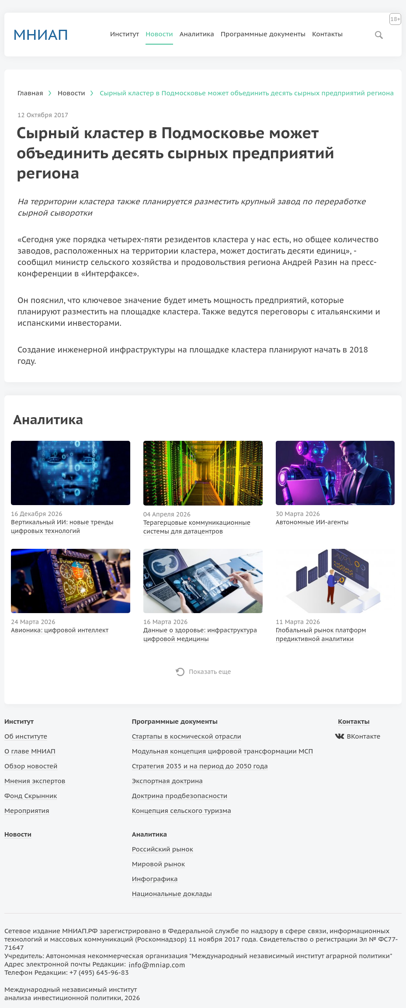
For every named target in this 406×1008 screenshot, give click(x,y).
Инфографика (155, 879)
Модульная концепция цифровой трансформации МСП (222, 751)
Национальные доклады (172, 893)
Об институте (25, 736)
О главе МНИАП (30, 751)
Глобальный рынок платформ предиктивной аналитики (321, 634)
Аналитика (197, 34)
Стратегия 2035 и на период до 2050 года (200, 766)
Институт (124, 34)
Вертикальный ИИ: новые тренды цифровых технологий (62, 526)
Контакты (327, 34)
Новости (159, 34)
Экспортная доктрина (167, 781)
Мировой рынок (158, 864)
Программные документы (263, 34)
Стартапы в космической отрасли (186, 736)
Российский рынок (162, 849)
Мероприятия (26, 810)
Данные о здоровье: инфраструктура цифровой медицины (200, 634)
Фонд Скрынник (30, 796)
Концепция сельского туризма (181, 810)
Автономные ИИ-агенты (312, 522)
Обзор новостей (31, 766)
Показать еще (210, 672)
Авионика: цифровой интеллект (59, 630)
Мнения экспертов (35, 781)
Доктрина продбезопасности (180, 796)
